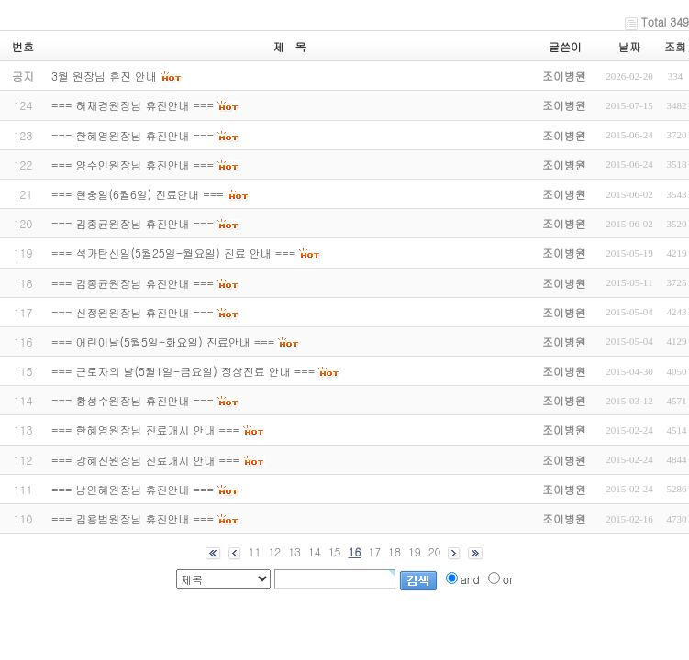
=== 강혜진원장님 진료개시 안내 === (145, 460)
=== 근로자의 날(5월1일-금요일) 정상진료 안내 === (183, 371)
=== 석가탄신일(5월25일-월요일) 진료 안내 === (173, 252)
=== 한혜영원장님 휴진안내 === (132, 135)
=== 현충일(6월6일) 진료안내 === (137, 194)
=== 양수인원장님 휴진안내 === (132, 164)
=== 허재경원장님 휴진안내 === (132, 105)
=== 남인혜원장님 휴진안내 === (132, 489)
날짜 (629, 46)
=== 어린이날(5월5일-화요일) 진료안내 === (162, 341)
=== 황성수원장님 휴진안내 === (132, 400)
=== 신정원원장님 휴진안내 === (132, 312)
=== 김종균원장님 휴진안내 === (132, 223)
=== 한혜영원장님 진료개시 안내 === (145, 429)
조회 (675, 46)
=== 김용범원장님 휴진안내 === (132, 518)
